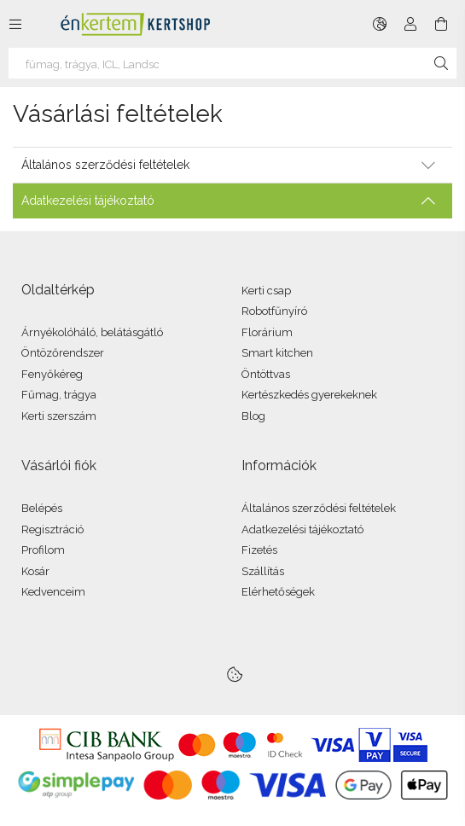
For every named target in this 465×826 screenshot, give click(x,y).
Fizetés (259, 550)
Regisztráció (52, 529)
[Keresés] (441, 63)
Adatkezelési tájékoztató (302, 529)
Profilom (43, 550)
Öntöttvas (265, 374)
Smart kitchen (277, 352)
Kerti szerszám (58, 416)
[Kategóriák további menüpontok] (15, 24)
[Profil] (410, 24)
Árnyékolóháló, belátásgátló (92, 332)
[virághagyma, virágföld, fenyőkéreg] (232, 63)
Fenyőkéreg (52, 374)
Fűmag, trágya (58, 394)
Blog (253, 416)
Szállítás (262, 571)
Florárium (267, 332)
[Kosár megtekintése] (441, 24)
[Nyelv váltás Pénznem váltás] (379, 24)
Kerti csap (266, 290)
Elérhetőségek (278, 591)
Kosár (35, 571)
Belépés (41, 508)
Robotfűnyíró (274, 311)
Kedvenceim (53, 591)
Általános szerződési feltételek (318, 508)
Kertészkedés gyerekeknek (309, 394)
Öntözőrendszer (62, 352)
